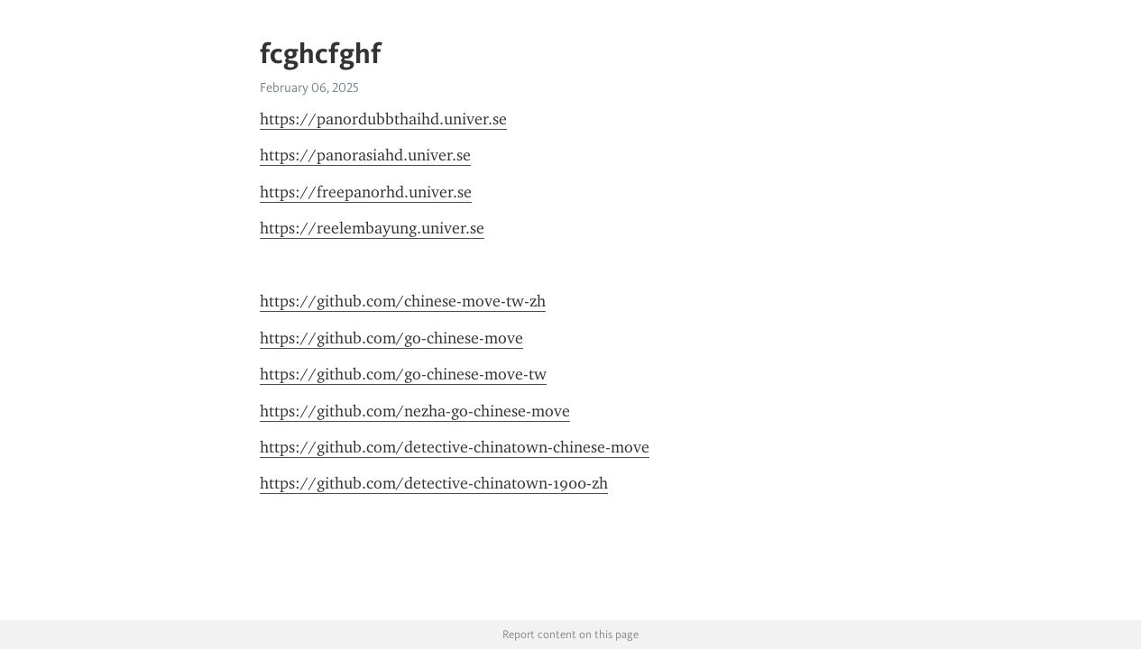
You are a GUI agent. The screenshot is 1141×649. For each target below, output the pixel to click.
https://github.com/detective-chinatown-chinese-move (454, 447)
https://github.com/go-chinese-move (391, 338)
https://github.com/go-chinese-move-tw (403, 374)
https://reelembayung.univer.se (372, 228)
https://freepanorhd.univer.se (366, 192)
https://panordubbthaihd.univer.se (383, 119)
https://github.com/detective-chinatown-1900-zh (434, 483)
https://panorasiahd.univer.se (365, 155)
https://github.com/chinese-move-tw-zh (403, 301)
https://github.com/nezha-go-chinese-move (415, 411)
